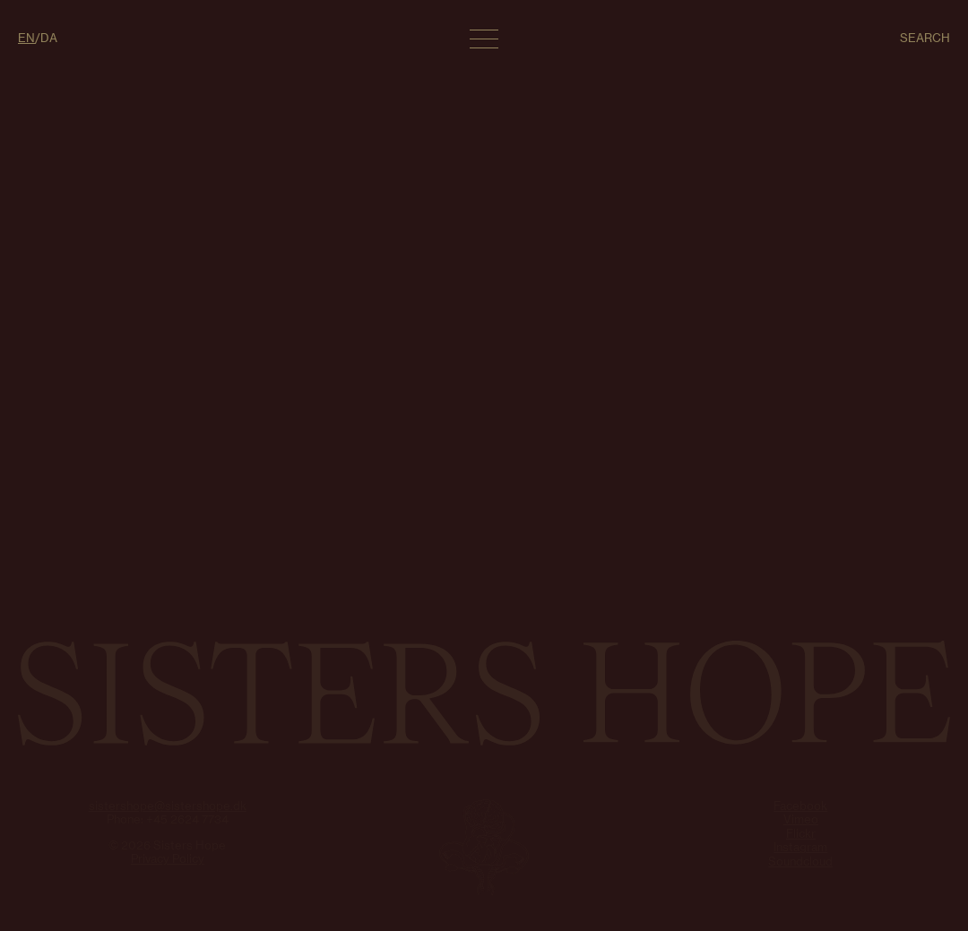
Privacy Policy (167, 858)
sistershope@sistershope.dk (167, 805)
